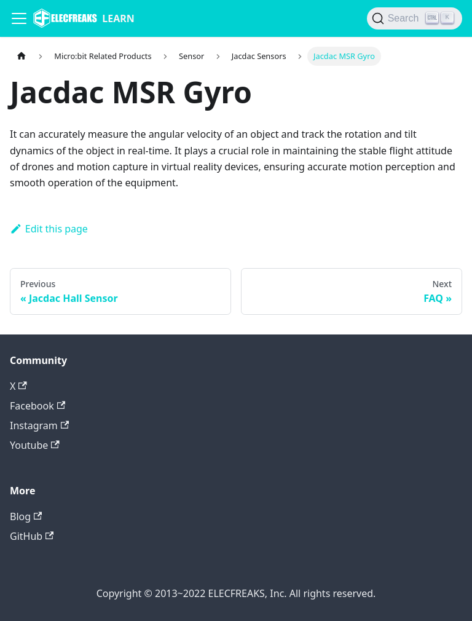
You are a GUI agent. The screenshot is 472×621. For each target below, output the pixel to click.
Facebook (37, 406)
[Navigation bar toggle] (19, 18)
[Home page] (21, 56)
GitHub (31, 536)
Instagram (39, 425)
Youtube (35, 445)
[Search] (414, 18)
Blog (26, 516)
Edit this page (49, 228)
